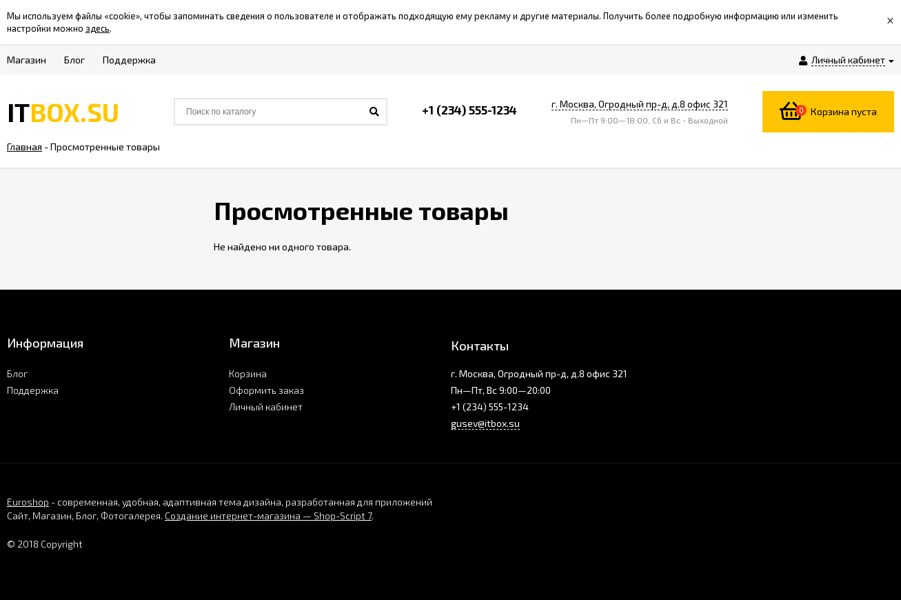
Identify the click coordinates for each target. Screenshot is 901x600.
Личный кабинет (266, 406)
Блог (17, 373)
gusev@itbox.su (485, 423)
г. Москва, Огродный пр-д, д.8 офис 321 (639, 104)
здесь (97, 28)
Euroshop (28, 502)
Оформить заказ (266, 390)
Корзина (248, 373)
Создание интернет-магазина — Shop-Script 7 (268, 515)
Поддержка (33, 390)
